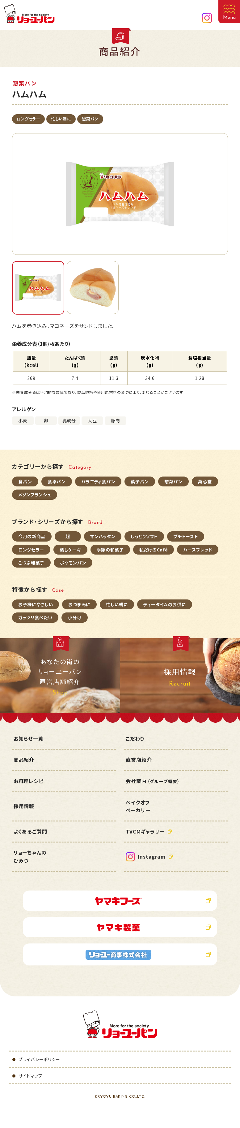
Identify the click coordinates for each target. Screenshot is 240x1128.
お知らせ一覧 (29, 738)
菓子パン (140, 481)
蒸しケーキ (70, 550)
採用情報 (24, 806)
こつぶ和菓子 (31, 563)
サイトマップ (30, 1076)
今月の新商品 (31, 536)
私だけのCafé (153, 550)
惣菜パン (90, 119)
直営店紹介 (139, 759)
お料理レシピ (29, 781)
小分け (74, 617)
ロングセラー (28, 119)
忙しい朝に (61, 119)
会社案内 (153, 781)
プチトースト (185, 536)
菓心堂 (205, 481)
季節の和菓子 (110, 550)
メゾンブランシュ (34, 494)
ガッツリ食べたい (35, 617)
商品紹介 (24, 759)
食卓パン (57, 481)
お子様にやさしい (35, 604)
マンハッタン (102, 536)
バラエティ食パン (98, 481)
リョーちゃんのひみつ (30, 856)
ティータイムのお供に (164, 604)
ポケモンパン (73, 563)
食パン (25, 481)
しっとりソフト (144, 536)
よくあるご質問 (30, 831)
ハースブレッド (197, 550)
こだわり (135, 738)
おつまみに (79, 604)
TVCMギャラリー (145, 831)
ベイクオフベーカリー (138, 806)
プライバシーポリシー (39, 1059)
